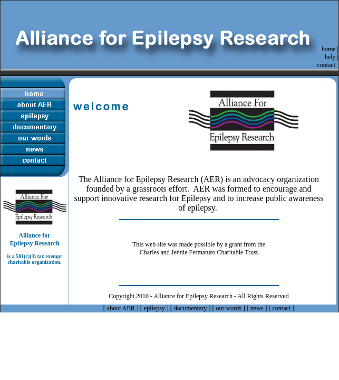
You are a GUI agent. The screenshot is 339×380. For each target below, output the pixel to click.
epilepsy (154, 308)
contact (326, 65)
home (329, 49)
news (257, 308)
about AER (121, 308)
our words (228, 308)
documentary (190, 308)
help (330, 57)
